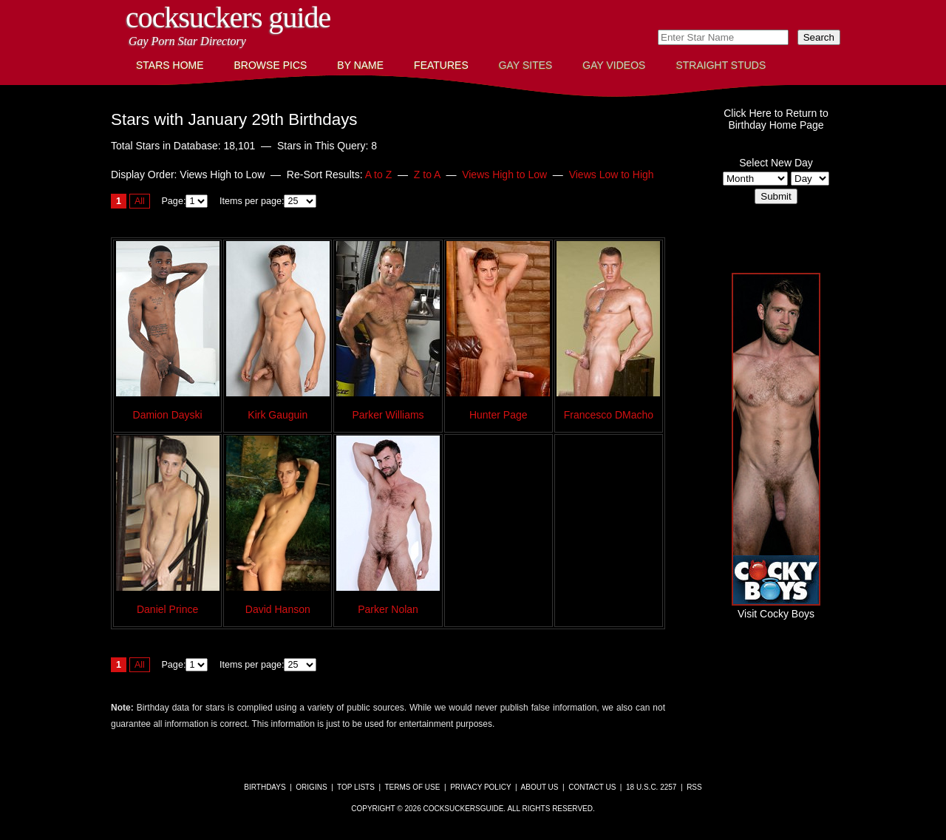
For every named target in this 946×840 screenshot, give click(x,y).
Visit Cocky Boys (776, 608)
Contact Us (592, 787)
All (140, 201)
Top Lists (356, 787)
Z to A (427, 174)
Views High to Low (504, 174)
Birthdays (264, 787)
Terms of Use (412, 787)
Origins (311, 787)
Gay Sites (526, 65)
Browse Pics (270, 65)
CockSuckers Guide (228, 17)
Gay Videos (613, 65)
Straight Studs (721, 65)
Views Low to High (611, 174)
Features (441, 65)
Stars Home (170, 65)
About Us (540, 787)
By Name (360, 65)
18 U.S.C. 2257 (651, 787)
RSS (694, 787)
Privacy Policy (480, 787)
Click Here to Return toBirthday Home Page (776, 119)
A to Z (378, 174)
